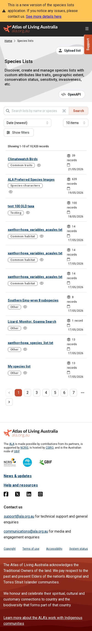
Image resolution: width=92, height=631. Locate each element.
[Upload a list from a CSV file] (70, 50)
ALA (11, 444)
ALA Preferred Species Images (31, 179)
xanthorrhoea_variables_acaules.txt (35, 230)
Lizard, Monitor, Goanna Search (32, 321)
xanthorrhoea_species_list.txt (30, 343)
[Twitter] (17, 495)
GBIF (17, 451)
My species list (19, 366)
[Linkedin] (29, 495)
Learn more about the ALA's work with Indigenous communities (42, 621)
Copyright (10, 548)
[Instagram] (40, 495)
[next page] (9, 402)
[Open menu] (87, 29)
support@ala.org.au (19, 516)
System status (78, 548)
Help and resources (21, 485)
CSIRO (49, 447)
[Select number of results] (75, 123)
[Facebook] (6, 495)
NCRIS (24, 447)
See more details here (43, 16)
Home (8, 40)
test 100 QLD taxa (21, 206)
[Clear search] (64, 111)
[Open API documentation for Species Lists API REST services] (72, 94)
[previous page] (9, 392)
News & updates (18, 476)
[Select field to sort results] (27, 123)
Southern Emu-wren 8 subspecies (33, 300)
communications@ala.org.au (26, 531)
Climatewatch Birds (23, 159)
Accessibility (54, 548)
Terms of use (30, 548)
